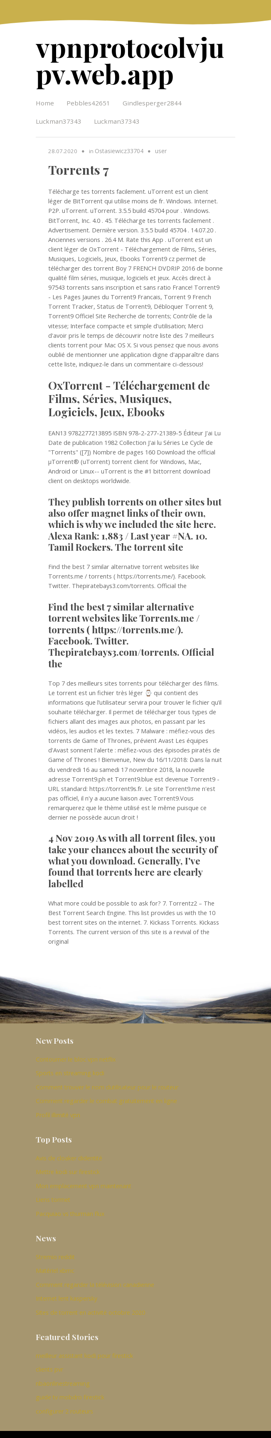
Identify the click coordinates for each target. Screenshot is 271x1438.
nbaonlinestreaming (63, 1371)
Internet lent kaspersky (66, 1288)
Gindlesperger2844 (152, 100)
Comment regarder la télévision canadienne (95, 1275)
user (159, 148)
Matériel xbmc (55, 1261)
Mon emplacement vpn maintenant (83, 1178)
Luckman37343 (58, 119)
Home (45, 100)
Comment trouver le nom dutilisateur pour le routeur (107, 1082)
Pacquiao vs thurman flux (70, 1205)
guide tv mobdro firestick (70, 1384)
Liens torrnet (53, 1192)
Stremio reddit (55, 1248)
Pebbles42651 (88, 100)
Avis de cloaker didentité (69, 1152)
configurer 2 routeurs (64, 1397)
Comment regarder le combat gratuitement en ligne (106, 1096)
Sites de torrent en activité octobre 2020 (90, 1302)
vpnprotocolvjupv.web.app (132, 58)
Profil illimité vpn (58, 1109)
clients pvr (49, 1358)
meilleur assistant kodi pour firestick (84, 1344)
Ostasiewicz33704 (118, 148)
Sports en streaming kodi (70, 1069)
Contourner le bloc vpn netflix (76, 1056)
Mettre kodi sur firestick (68, 1165)
